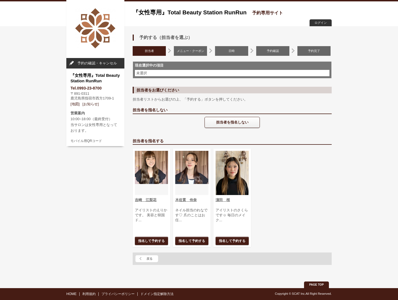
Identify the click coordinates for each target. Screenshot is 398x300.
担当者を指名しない (232, 122)
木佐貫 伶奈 (186, 200)
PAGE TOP (316, 284)
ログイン (321, 22)
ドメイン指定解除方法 (157, 294)
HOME (71, 294)
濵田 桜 (223, 200)
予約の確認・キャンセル (97, 63)
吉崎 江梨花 (145, 200)
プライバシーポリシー (118, 294)
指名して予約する (151, 241)
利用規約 (89, 294)
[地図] (75, 104)
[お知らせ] (90, 104)
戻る (149, 258)
